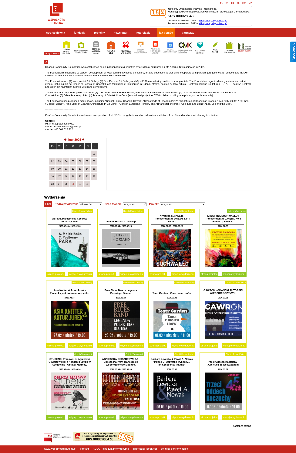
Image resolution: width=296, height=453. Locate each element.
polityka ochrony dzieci (174, 448)
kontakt (84, 448)
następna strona (242, 425)
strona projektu (55, 274)
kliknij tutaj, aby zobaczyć (213, 20)
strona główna (55, 32)
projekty (99, 32)
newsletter (121, 32)
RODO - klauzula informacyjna (111, 448)
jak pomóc (166, 32)
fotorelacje (143, 32)
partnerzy (188, 32)
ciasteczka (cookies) (145, 448)
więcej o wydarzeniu (80, 274)
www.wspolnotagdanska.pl (60, 448)
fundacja (79, 32)
